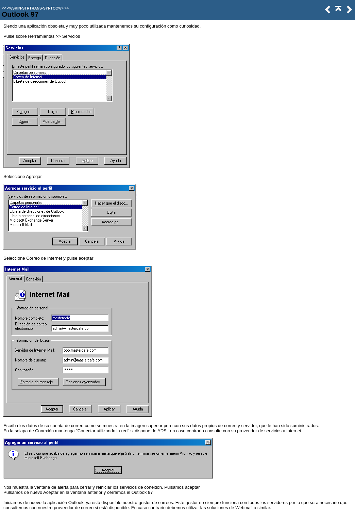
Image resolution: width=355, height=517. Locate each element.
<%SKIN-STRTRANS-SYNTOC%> (35, 8)
